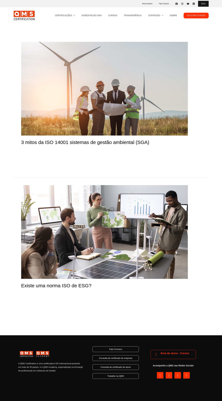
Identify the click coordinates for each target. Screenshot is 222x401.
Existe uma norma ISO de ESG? (56, 285)
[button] (203, 4)
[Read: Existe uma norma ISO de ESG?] (104, 231)
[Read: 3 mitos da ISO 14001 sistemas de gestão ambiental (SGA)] (104, 88)
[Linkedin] (194, 4)
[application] (85, 15)
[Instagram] (182, 4)
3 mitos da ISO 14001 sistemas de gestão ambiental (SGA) (85, 142)
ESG (57, 293)
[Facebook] (176, 4)
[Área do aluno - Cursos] (156, 354)
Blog (23, 149)
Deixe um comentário (33, 293)
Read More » (28, 164)
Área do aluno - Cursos (174, 353)
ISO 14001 (34, 149)
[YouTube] (188, 4)
